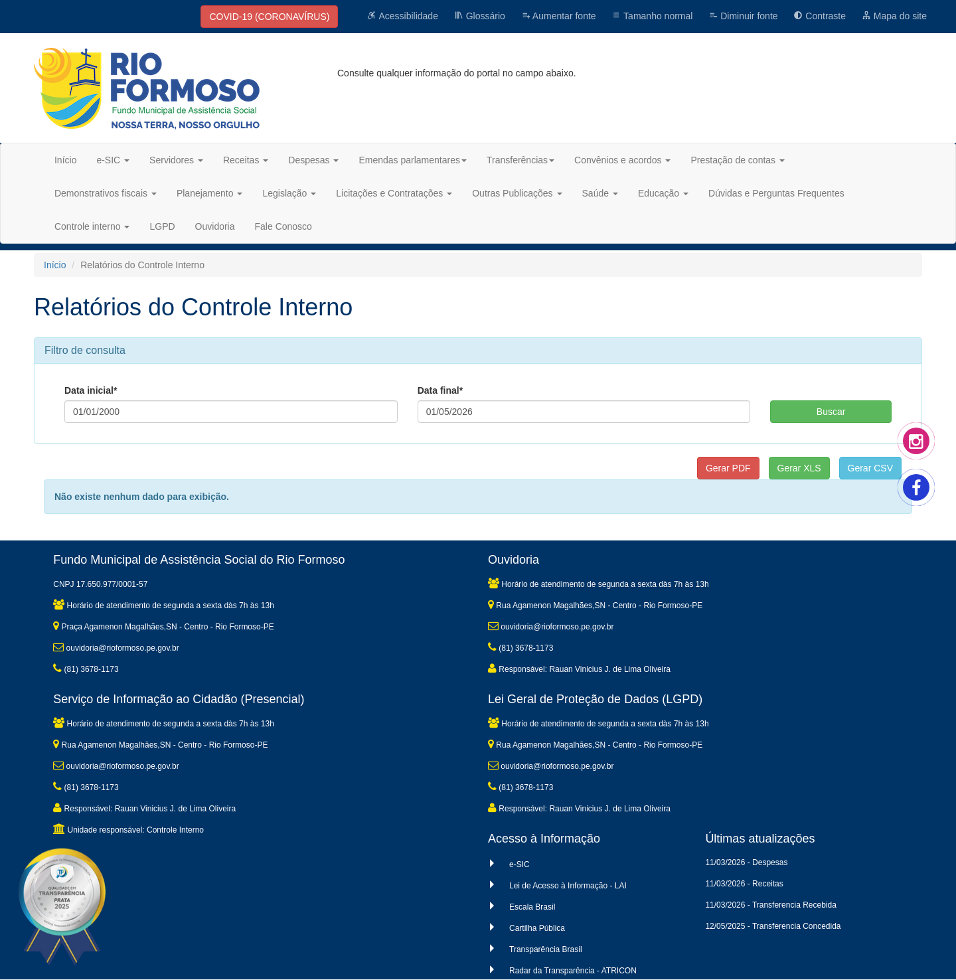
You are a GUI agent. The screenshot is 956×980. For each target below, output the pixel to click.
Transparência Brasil (545, 949)
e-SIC (519, 864)
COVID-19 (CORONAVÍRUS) (269, 16)
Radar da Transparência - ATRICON (573, 970)
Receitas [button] (245, 160)
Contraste (819, 16)
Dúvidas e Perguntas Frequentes (776, 193)
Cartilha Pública (537, 928)
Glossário (479, 16)
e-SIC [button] (112, 160)
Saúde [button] (600, 193)
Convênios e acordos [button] (622, 160)
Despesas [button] (313, 160)
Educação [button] (663, 193)
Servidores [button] (176, 160)
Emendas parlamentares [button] (412, 160)
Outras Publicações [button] (517, 193)
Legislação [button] (289, 193)
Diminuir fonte (742, 16)
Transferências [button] (520, 160)
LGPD (162, 226)
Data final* (440, 390)
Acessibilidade (402, 16)
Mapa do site (894, 16)
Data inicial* (90, 390)
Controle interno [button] (92, 226)
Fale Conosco (283, 226)
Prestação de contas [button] (737, 160)
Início (65, 160)
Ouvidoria (215, 226)
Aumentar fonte (558, 16)
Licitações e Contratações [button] (394, 193)
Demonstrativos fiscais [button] (105, 193)
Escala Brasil (532, 907)
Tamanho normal (651, 16)
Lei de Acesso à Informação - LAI (568, 885)
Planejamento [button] (210, 193)
